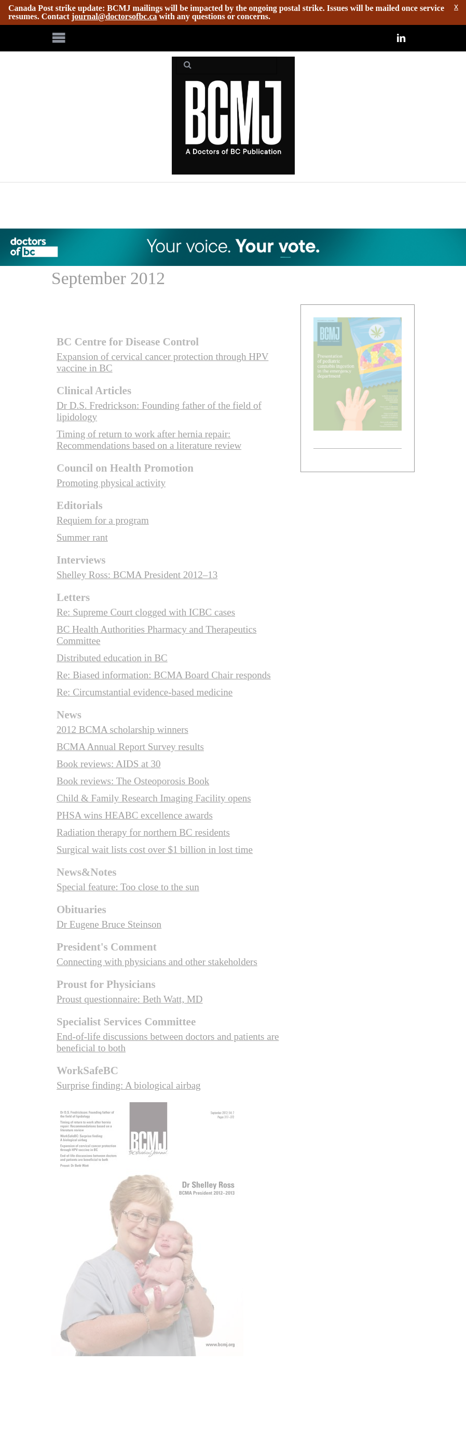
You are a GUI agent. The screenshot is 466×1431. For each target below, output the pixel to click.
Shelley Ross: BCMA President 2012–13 (137, 574)
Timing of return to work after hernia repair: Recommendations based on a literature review (149, 440)
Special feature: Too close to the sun (128, 886)
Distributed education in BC (112, 657)
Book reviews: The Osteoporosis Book (133, 780)
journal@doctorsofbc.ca (114, 16)
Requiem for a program (103, 520)
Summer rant (82, 537)
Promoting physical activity (111, 482)
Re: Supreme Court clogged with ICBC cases (146, 612)
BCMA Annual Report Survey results (130, 746)
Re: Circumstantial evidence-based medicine (144, 692)
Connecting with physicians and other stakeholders (157, 961)
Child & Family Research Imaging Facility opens (154, 798)
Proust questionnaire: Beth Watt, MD (130, 999)
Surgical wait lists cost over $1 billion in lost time (155, 849)
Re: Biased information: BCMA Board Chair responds (164, 675)
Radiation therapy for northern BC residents (143, 832)
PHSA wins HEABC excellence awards (135, 815)
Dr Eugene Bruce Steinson (109, 924)
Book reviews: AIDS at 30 (109, 763)
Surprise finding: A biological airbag (129, 1085)
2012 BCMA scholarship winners (122, 729)
